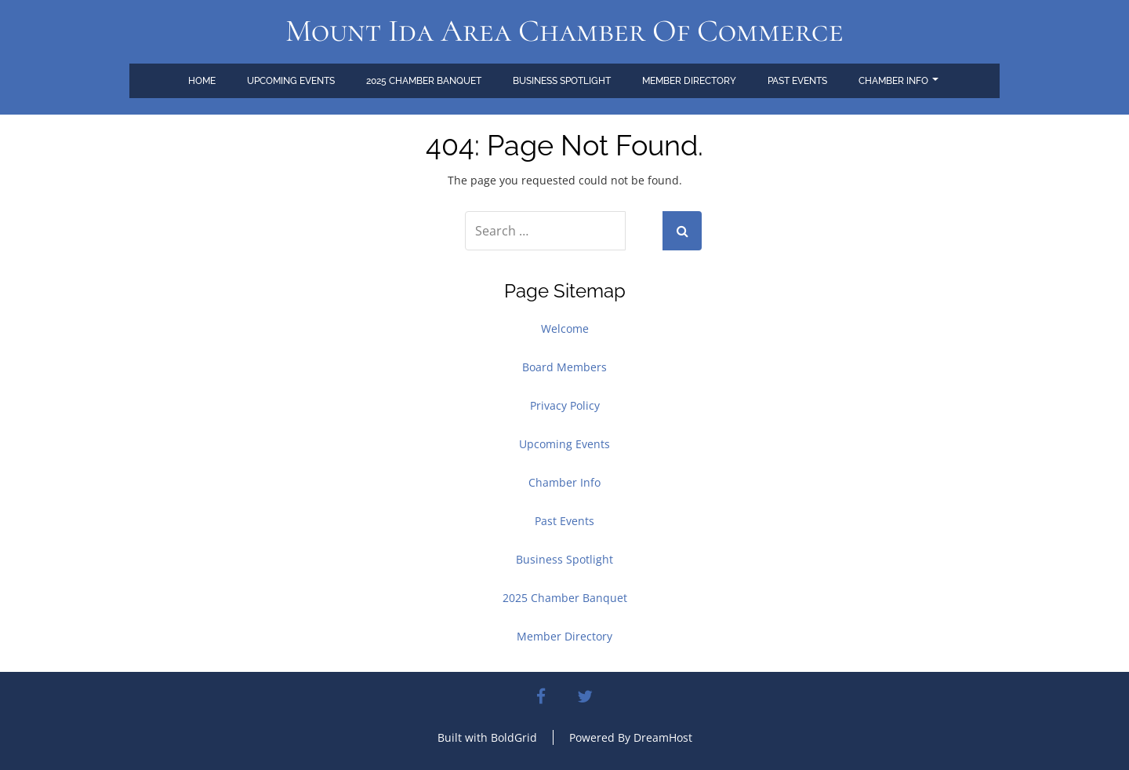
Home (202, 80)
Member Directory (689, 80)
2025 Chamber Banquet (423, 80)
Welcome (565, 328)
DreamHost (662, 737)
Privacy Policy (565, 405)
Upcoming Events (291, 80)
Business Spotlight (562, 80)
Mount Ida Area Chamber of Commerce (564, 30)
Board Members (564, 366)
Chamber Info (898, 80)
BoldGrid (514, 737)
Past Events (797, 80)
